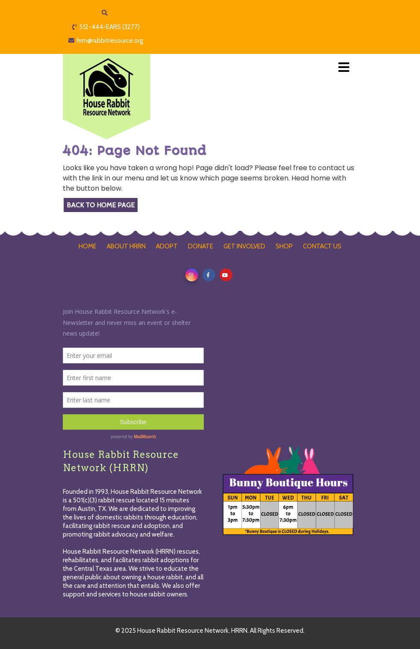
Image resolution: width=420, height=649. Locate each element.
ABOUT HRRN (126, 246)
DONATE (200, 246)
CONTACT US (322, 246)
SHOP (284, 246)
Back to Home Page (101, 205)
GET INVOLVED (244, 246)
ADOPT (167, 246)
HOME (88, 246)
